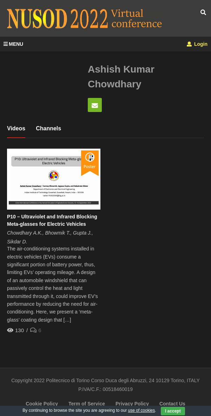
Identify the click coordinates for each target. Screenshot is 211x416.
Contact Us (172, 403)
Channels (48, 128)
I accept (173, 411)
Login (197, 44)
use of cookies (141, 410)
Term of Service (86, 403)
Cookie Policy (42, 403)
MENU (13, 44)
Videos (16, 128)
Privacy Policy (132, 403)
